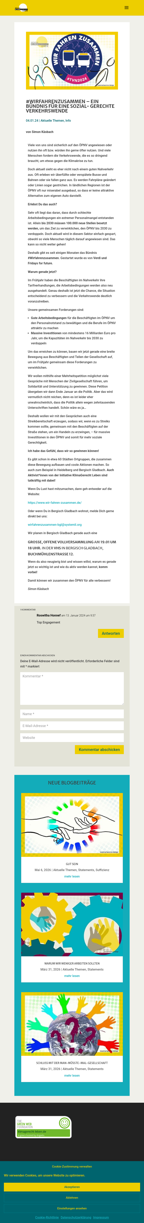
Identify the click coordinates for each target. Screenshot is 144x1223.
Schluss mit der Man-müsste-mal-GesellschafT (72, 1063)
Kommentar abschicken (99, 749)
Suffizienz (102, 870)
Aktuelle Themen (52, 120)
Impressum (101, 1217)
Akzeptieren (72, 1187)
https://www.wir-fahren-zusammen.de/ (55, 503)
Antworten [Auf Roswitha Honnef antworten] (111, 633)
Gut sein (72, 864)
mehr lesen (72, 876)
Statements (86, 870)
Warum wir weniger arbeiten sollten (72, 963)
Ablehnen (72, 1197)
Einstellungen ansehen (72, 1208)
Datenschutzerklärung (76, 1217)
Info (68, 120)
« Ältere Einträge (32, 1090)
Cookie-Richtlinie (47, 1217)
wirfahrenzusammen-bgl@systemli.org (55, 525)
